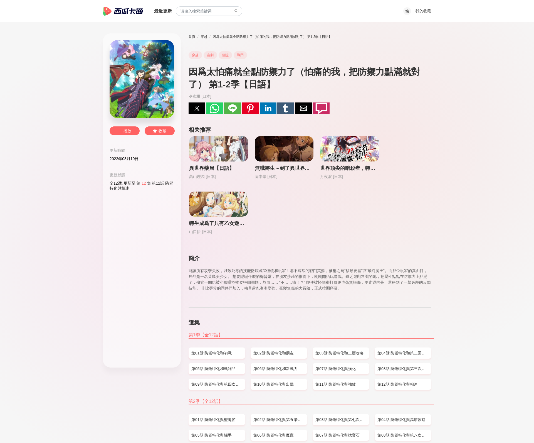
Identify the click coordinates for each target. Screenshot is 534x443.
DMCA (144, 428)
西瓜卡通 (123, 11)
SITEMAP (127, 428)
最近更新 (163, 11)
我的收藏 (423, 11)
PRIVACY (162, 428)
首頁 (192, 37)
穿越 (204, 37)
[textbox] (209, 11)
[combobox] (209, 11)
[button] (197, 108)
